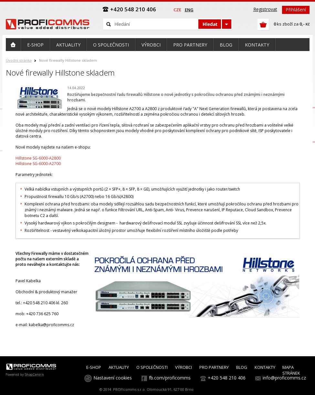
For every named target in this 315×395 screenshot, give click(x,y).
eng (189, 10)
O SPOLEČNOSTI (152, 367)
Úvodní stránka (19, 60)
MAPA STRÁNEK (291, 370)
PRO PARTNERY (214, 367)
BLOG (241, 367)
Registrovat (265, 9)
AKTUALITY (119, 367)
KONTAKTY (265, 367)
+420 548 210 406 (227, 378)
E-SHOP (93, 367)
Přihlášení (296, 9)
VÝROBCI (183, 367)
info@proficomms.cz (284, 378)
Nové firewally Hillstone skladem (68, 60)
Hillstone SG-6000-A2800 (38, 158)
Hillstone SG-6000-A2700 (38, 163)
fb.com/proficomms (170, 378)
